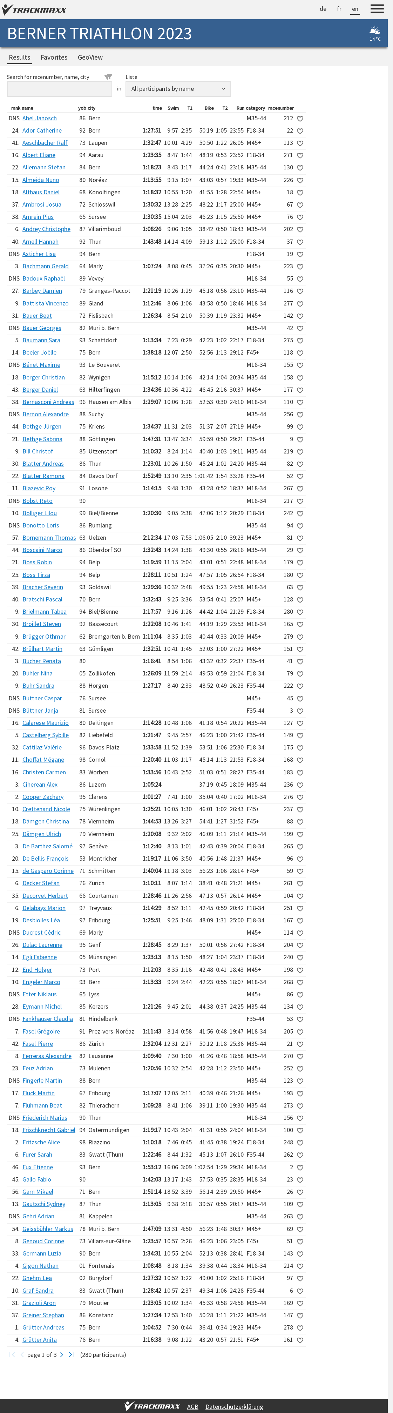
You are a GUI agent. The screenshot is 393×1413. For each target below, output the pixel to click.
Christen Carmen (44, 772)
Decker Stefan (41, 883)
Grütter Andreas (43, 1327)
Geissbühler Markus (47, 1229)
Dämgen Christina (45, 821)
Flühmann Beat (42, 1105)
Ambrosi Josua (41, 204)
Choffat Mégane (43, 759)
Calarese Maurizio (45, 723)
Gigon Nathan (40, 1265)
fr (339, 9)
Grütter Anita (39, 1339)
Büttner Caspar (42, 698)
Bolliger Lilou (39, 513)
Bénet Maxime (41, 365)
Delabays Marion (44, 908)
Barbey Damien (42, 291)
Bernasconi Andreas (48, 402)
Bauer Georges (41, 328)
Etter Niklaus (39, 994)
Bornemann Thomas (49, 537)
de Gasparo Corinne (48, 871)
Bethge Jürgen (41, 426)
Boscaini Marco (42, 550)
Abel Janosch (39, 118)
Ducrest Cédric (41, 932)
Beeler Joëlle (39, 352)
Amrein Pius (38, 217)
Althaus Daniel (41, 192)
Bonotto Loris (40, 525)
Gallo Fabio (36, 1179)
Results (19, 57)
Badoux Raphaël (43, 278)
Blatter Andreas (43, 463)
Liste (131, 76)
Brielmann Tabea (44, 611)
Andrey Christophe (46, 229)
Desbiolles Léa (41, 920)
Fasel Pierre (37, 1043)
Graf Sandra (38, 1290)
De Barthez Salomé (47, 846)
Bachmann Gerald (45, 266)
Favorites (54, 57)
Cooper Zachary (42, 797)
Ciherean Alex (39, 784)
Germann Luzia (41, 1253)
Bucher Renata (41, 661)
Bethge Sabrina (42, 439)
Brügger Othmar (44, 636)
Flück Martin (38, 1093)
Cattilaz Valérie (42, 747)
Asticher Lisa (39, 254)
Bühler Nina (37, 673)
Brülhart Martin (42, 649)
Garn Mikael (37, 1191)
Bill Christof (37, 451)
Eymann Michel (42, 1006)
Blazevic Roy (38, 488)
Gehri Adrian (38, 1216)
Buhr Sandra (38, 685)
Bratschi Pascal (42, 599)
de (323, 9)
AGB (192, 1406)
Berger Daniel (40, 389)
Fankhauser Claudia (47, 1019)
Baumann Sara (41, 340)
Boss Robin (37, 562)
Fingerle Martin (42, 1080)
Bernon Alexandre (45, 414)
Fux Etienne (37, 1167)
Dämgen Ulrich (41, 834)
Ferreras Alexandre (47, 1056)
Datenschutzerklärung (234, 1406)
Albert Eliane (38, 155)
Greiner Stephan (43, 1315)
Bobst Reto (37, 501)
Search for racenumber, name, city (59, 76)
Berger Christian (43, 377)
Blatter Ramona (43, 476)
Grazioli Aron (39, 1303)
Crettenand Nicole (46, 809)
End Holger (37, 969)
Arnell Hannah (40, 241)
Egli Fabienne (39, 957)
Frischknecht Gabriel (48, 1130)
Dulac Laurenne (42, 945)
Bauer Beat (37, 315)
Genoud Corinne (43, 1241)
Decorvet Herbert (45, 895)
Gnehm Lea (37, 1278)
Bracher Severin (42, 587)
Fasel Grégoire (41, 1031)
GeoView (90, 57)
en (355, 9)
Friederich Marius (44, 1117)
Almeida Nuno (40, 180)
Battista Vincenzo (45, 303)
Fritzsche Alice (41, 1142)
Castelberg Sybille (45, 735)
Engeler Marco (41, 982)
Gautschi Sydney (43, 1204)
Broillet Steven (41, 624)
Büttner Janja (40, 710)
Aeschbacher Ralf (45, 143)
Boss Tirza (36, 575)
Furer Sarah (37, 1154)
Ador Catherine (42, 130)
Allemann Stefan (44, 167)
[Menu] (377, 10)
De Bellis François (45, 858)
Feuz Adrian (37, 1068)
